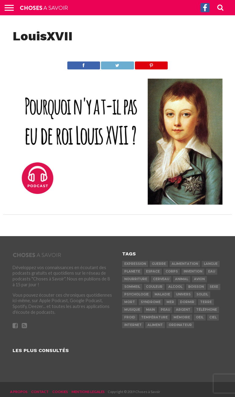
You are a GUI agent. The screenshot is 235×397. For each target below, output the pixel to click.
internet (133, 325)
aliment (155, 325)
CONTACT (40, 392)
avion (199, 279)
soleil (202, 294)
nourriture (135, 279)
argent (183, 310)
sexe (214, 287)
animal (181, 279)
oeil (199, 317)
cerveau (161, 279)
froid (129, 317)
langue (211, 264)
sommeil (132, 287)
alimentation (185, 264)
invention (193, 271)
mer (170, 302)
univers (183, 294)
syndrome (151, 302)
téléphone (206, 310)
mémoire (181, 317)
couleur (154, 287)
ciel (213, 317)
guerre (159, 264)
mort (129, 302)
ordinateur (180, 325)
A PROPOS (19, 392)
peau (165, 310)
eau (211, 271)
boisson (196, 287)
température (154, 317)
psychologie (136, 294)
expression (135, 264)
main (150, 310)
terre (206, 302)
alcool (175, 287)
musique (132, 310)
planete (132, 271)
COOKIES (60, 392)
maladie (162, 294)
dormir (187, 302)
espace (153, 271)
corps (172, 271)
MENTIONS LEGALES (88, 392)
